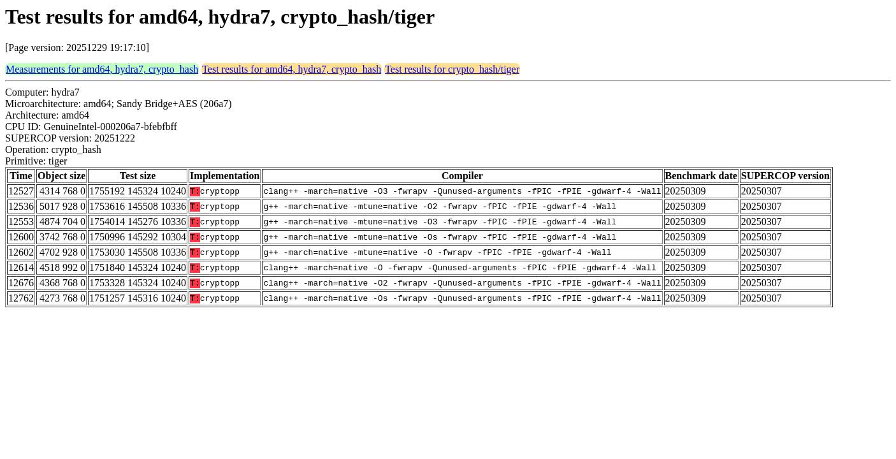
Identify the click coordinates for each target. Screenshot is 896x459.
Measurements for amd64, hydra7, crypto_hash (102, 69)
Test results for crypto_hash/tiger (452, 69)
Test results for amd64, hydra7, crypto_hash (291, 69)
